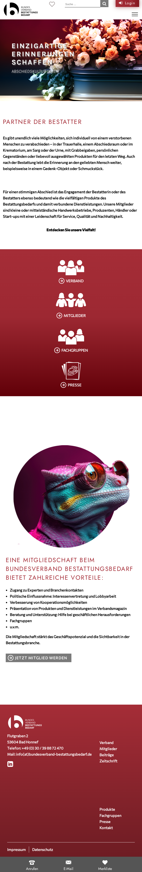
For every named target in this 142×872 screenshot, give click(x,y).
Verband (106, 742)
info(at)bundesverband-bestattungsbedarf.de (54, 754)
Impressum (16, 849)
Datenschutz (42, 849)
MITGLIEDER (75, 315)
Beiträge (106, 755)
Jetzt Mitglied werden (41, 658)
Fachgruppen (110, 815)
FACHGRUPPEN (74, 350)
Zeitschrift (108, 761)
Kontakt (106, 827)
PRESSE (74, 385)
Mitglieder (108, 748)
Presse (104, 821)
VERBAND (74, 281)
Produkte (107, 809)
